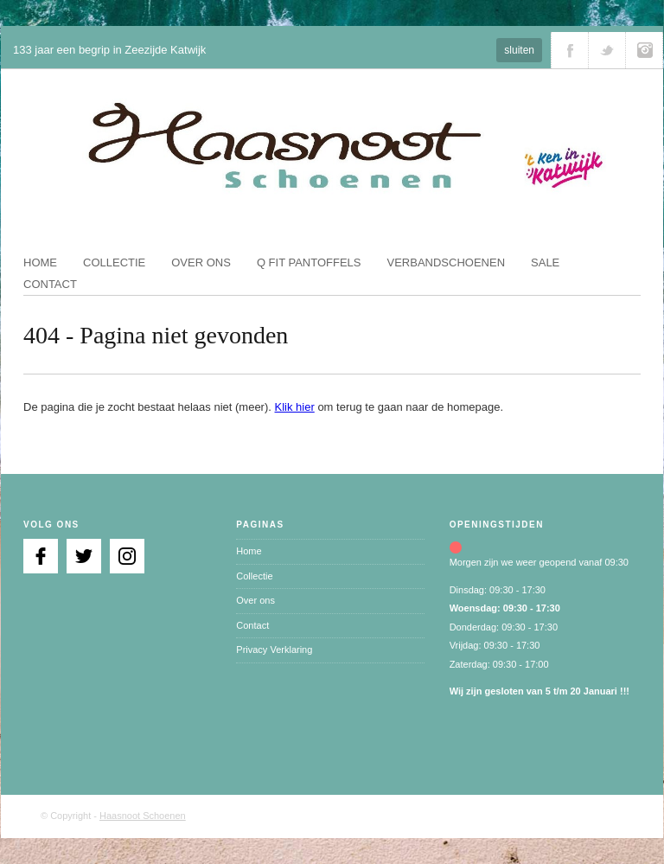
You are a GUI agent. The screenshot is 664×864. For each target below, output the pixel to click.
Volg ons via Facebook (570, 50)
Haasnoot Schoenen (142, 815)
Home (40, 262)
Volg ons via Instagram (644, 50)
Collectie (114, 262)
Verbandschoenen (446, 262)
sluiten (519, 50)
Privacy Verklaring (274, 649)
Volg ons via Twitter (607, 50)
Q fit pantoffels (309, 262)
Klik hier (295, 406)
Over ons (201, 262)
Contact (50, 284)
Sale (545, 262)
